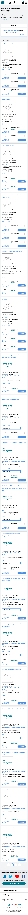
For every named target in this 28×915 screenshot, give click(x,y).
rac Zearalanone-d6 (8, 145)
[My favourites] (19, 3)
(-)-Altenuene (6, 99)
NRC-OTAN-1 (12, 805)
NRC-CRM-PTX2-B (14, 372)
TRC (6, 62)
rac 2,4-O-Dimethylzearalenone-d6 (12, 251)
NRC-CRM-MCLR (13, 457)
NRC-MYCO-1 (12, 684)
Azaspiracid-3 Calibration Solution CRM (13, 709)
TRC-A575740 (12, 114)
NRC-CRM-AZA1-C (14, 843)
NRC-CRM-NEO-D (13, 414)
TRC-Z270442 (12, 161)
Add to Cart (22, 77)
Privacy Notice (16, 907)
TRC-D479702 (12, 266)
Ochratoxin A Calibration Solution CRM (13, 790)
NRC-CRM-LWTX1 (13, 596)
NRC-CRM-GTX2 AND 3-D (15, 551)
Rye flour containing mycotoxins (11, 669)
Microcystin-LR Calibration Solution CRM (14, 442)
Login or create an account (11, 30)
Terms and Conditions (7, 907)
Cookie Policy (22, 907)
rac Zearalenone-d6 (8, 44)
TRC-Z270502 (12, 59)
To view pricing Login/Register (5, 78)
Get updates (13, 883)
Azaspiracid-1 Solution (8, 828)
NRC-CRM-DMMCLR (14, 641)
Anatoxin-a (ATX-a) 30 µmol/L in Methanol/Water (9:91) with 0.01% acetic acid (14, 488)
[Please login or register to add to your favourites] (24, 74)
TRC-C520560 (12, 212)
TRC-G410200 (12, 314)
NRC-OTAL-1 (12, 769)
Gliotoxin (4, 299)
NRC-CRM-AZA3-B (14, 724)
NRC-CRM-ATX (13, 505)
